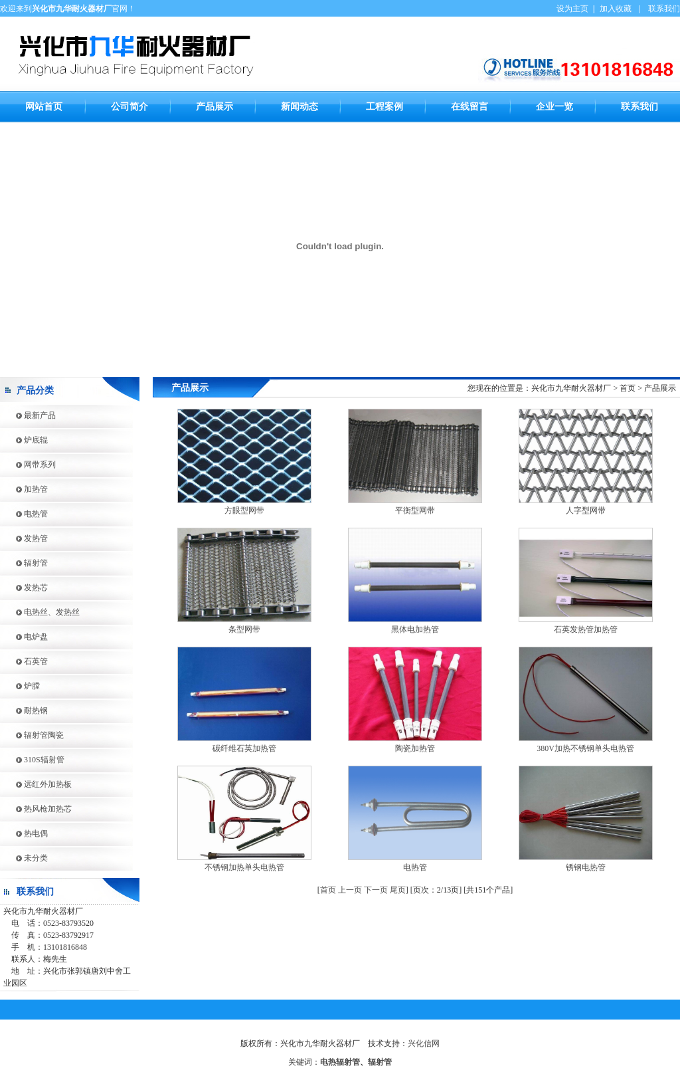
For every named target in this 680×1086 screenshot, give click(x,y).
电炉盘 (24, 636)
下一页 (376, 890)
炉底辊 (24, 440)
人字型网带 (586, 510)
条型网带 (244, 629)
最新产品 (28, 415)
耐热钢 (24, 710)
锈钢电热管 (586, 867)
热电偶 (24, 833)
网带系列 (28, 464)
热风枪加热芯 (36, 809)
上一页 (350, 890)
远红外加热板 (36, 784)
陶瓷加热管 (415, 748)
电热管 (24, 513)
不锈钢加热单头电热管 (244, 867)
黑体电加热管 (415, 629)
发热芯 (24, 587)
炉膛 (20, 686)
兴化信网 (424, 1043)
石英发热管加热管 (586, 629)
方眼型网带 (244, 510)
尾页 (398, 890)
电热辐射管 (340, 1062)
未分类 (24, 858)
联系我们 (664, 8)
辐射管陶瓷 (32, 735)
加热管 (24, 489)
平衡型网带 (415, 510)
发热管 (24, 538)
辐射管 (24, 563)
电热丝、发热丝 (40, 612)
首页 (328, 890)
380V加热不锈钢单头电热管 (585, 748)
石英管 (24, 661)
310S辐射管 (32, 759)
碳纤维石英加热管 (244, 748)
